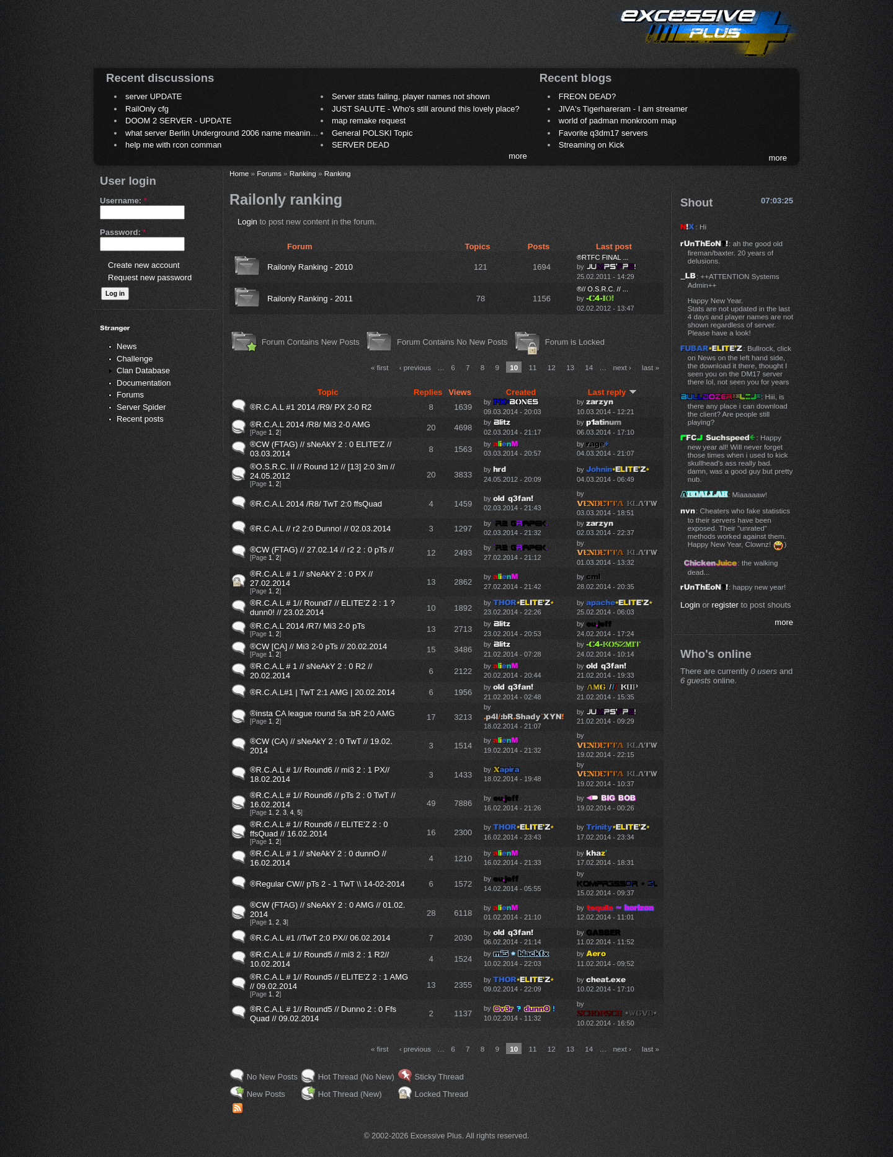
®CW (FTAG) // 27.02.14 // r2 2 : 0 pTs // (322, 549)
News (127, 346)
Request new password (150, 277)
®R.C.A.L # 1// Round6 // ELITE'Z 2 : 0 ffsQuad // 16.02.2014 (319, 829)
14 (589, 367)
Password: (123, 232)
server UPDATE (153, 96)
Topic (328, 392)
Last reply (612, 392)
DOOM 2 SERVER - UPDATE (178, 120)
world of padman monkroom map (618, 120)
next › (622, 367)
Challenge (135, 358)
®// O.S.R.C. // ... (602, 289)
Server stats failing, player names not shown (411, 96)
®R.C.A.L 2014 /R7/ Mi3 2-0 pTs (307, 626)
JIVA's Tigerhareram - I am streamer (623, 108)
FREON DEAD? (587, 96)
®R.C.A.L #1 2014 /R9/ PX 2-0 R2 (310, 407)
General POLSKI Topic (372, 133)
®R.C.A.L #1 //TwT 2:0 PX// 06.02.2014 (320, 937)
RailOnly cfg (147, 108)
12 (552, 367)
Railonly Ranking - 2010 (310, 267)
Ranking (303, 173)
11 (533, 367)
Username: (123, 200)
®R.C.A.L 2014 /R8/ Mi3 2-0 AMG (310, 424)
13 (570, 367)
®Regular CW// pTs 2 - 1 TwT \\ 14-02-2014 (327, 884)
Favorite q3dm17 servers (603, 133)
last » (650, 367)
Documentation (144, 383)
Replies (428, 392)
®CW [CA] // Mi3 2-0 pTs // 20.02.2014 (318, 646)
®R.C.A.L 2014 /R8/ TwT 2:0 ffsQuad (316, 503)
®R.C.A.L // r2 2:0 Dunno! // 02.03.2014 (320, 528)
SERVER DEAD (360, 144)
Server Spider (141, 407)
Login (247, 221)
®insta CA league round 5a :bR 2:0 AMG (322, 713)
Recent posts (140, 418)
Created (521, 392)
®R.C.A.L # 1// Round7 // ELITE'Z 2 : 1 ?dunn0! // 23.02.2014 (322, 607)
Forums (130, 394)
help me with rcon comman (173, 144)
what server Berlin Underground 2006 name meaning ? (223, 133)
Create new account (144, 265)
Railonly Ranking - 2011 (310, 298)
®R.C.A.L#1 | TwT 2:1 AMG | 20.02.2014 (322, 692)
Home (239, 173)
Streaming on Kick (591, 144)
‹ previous (415, 367)
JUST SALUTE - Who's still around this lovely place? (426, 108)
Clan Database (143, 370)
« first (380, 367)
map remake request (369, 120)
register (725, 605)
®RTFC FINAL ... (603, 257)
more (518, 156)
